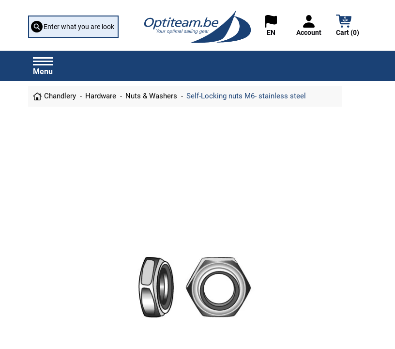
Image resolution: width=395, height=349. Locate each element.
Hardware (100, 96)
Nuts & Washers (151, 96)
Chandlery (60, 96)
